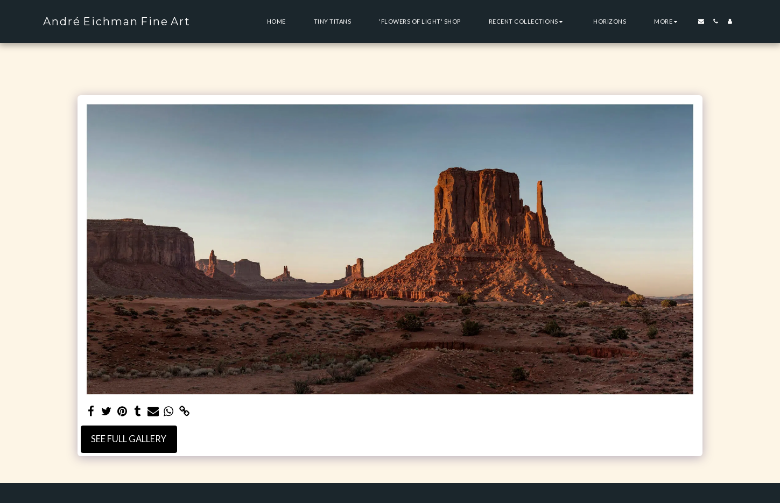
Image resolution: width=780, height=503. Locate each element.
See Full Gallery (128, 439)
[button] (527, 21)
